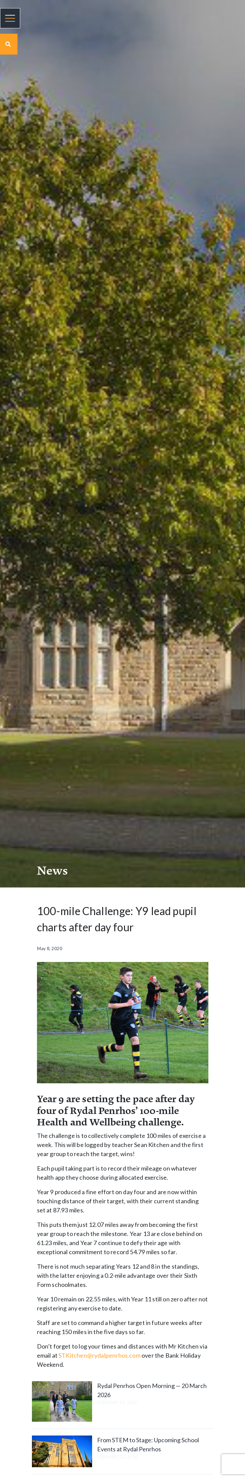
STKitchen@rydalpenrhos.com (99, 1355)
